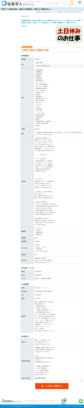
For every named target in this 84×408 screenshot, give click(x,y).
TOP (42, 12)
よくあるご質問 (11, 406)
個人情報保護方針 (25, 406)
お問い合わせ (33, 406)
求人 (51, 12)
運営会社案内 (18, 406)
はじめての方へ (4, 406)
